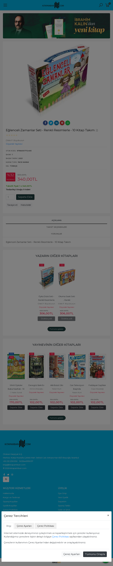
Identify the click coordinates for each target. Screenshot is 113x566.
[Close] (108, 515)
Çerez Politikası (60, 536)
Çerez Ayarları (71, 554)
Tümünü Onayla (95, 554)
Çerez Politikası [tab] (45, 526)
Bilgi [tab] (8, 526)
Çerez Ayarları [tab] (24, 526)
